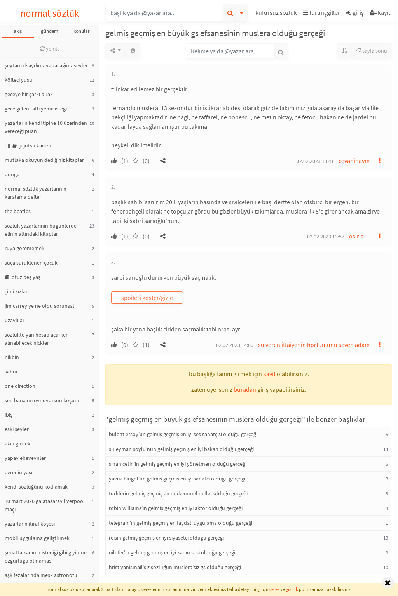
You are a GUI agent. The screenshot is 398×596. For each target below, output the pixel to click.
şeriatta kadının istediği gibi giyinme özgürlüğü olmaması (46, 556)
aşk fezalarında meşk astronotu (41, 574)
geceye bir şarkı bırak (29, 94)
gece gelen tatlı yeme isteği (36, 108)
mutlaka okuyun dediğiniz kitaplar (44, 159)
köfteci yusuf (19, 79)
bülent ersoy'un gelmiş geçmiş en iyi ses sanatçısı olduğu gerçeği (183, 434)
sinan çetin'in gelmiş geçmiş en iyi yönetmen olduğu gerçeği (177, 463)
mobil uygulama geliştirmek (37, 538)
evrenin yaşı (18, 472)
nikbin (12, 357)
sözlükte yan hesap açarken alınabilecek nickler (37, 338)
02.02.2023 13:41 (315, 161)
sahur (11, 371)
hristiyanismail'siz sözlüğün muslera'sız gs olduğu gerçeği (175, 567)
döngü (12, 174)
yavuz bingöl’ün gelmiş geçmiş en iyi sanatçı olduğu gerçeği (177, 478)
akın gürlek (17, 443)
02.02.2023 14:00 (234, 345)
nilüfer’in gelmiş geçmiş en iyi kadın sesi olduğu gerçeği (172, 552)
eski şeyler (17, 429)
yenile (50, 48)
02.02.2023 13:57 (325, 236)
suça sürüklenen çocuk (31, 262)
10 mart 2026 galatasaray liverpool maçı (45, 505)
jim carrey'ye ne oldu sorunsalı (40, 305)
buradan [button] (245, 389)
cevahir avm (354, 161)
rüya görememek (24, 248)
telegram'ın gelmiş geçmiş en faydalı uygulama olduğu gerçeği (180, 522)
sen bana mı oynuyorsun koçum (42, 400)
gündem (49, 31)
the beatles (18, 211)
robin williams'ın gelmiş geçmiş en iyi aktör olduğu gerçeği (176, 508)
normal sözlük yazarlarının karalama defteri (35, 192)
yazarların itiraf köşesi (30, 523)
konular (81, 31)
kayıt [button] (269, 374)
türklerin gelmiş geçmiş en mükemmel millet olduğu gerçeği (178, 493)
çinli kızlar (16, 291)
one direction (20, 385)
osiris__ (359, 236)
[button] (277, 14)
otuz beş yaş (22, 276)
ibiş (8, 414)
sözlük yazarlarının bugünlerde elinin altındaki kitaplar (41, 229)
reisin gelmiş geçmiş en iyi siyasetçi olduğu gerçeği (166, 537)
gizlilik (292, 589)
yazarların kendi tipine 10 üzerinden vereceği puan (46, 127)
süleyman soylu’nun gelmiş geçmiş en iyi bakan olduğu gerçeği (181, 448)
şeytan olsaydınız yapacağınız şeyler (46, 65)
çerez (274, 589)
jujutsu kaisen (28, 145)
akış (18, 31)
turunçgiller (321, 12)
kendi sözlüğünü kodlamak (36, 486)
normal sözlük (50, 13)
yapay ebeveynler (25, 457)
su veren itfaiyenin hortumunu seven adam (314, 345)
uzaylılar (14, 320)
